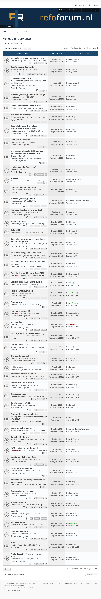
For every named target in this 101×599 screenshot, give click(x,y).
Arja (15, 170)
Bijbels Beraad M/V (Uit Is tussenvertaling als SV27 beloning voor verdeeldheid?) (28, 80)
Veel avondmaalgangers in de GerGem (28, 210)
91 (43, 194)
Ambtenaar (73, 59)
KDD (18, 108)
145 (42, 278)
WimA (19, 255)
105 (32, 249)
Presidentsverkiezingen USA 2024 (26, 106)
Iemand (72, 459)
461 (42, 257)
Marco (71, 222)
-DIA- (71, 169)
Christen (72, 533)
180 (46, 518)
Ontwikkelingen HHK (20, 531)
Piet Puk (17, 525)
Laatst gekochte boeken (21, 428)
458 (32, 257)
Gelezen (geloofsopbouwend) (24, 187)
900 (35, 122)
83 (34, 287)
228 (35, 111)
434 (39, 135)
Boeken (42, 255)
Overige (42, 181)
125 (42, 329)
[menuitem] (5, 590)
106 (35, 249)
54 (43, 102)
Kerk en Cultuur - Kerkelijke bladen (23, 361)
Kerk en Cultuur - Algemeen (20, 145)
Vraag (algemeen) (18, 502)
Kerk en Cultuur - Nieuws (19, 72)
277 (42, 507)
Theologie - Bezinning (18, 172)
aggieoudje (73, 313)
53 (40, 102)
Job (15, 142)
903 (46, 122)
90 (40, 194)
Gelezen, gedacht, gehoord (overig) (26, 282)
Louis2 (16, 97)
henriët (16, 266)
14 (43, 63)
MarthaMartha (22, 117)
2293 (45, 74)
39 (46, 498)
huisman (72, 69)
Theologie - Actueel (17, 349)
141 (46, 235)
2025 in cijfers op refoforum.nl (24, 448)
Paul (15, 534)
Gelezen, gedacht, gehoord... (23, 199)
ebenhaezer (18, 201)
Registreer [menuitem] (80, 5)
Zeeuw (71, 513)
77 (37, 410)
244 (42, 298)
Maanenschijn (74, 179)
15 (46, 63)
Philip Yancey (17, 367)
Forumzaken (42, 451)
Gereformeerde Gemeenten (23, 67)
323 (35, 538)
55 (46, 102)
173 (32, 318)
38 (43, 498)
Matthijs (17, 559)
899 (32, 122)
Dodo (19, 181)
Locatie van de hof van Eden (23, 457)
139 (39, 235)
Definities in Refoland (20, 140)
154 (35, 226)
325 (42, 538)
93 (40, 390)
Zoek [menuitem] (9, 27)
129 (42, 433)
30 (37, 444)
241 (32, 298)
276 (39, 507)
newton (17, 451)
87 (46, 287)
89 (37, 194)
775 (46, 206)
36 (37, 498)
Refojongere (18, 158)
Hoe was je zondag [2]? (21, 311)
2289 (28, 74)
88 (34, 194)
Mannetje (17, 224)
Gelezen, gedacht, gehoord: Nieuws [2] (28, 94)
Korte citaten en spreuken (22, 491)
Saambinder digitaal (20, 356)
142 (32, 278)
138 (35, 235)
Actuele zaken (41, 61)
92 (46, 194)
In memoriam (16, 322)
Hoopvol (72, 189)
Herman (72, 523)
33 (46, 444)
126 (46, 329)
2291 (37, 74)
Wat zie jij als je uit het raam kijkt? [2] (27, 333)
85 (40, 287)
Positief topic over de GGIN (23, 383)
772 (35, 206)
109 (46, 249)
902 (42, 122)
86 (43, 287)
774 (42, 206)
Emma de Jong (19, 131)
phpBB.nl (21, 585)
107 (39, 249)
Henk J (71, 142)
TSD (15, 61)
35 (34, 498)
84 (37, 287)
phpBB (12, 583)
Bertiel (71, 545)
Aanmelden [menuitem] (93, 5)
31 (40, 444)
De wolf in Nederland (20, 437)
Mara (19, 69)
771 (32, 206)
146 (46, 278)
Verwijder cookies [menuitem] (70, 583)
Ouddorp (17, 385)
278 (46, 507)
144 (39, 278)
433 (35, 135)
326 (46, 538)
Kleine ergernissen (19, 221)
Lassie (16, 505)
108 (42, 249)
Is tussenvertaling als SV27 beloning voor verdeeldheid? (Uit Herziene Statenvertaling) (27, 153)
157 (46, 226)
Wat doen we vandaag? (21, 115)
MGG (16, 422)
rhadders (72, 557)
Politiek (41, 108)
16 (43, 217)
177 (46, 318)
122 (32, 329)
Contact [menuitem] (58, 583)
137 (32, 235)
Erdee (13, 542)
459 (35, 257)
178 (39, 518)
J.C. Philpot (18, 190)
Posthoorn (73, 254)
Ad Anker (72, 293)
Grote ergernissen (19, 394)
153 (32, 226)
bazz (15, 370)
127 (35, 433)
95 (46, 390)
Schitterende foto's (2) (21, 403)
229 (39, 111)
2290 (33, 74)
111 (42, 341)
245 (46, 298)
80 (46, 410)
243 (39, 298)
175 (39, 318)
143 (35, 278)
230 (42, 111)
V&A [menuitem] (3, 27)
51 (34, 102)
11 (34, 63)
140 (42, 235)
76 (34, 410)
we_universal (10, 588)
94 (43, 390)
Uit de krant (15, 547)
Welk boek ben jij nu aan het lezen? (26, 253)
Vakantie (14, 511)
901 (39, 122)
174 (35, 318)
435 (42, 135)
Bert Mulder (73, 274)
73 (37, 527)
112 (46, 341)
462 (46, 257)
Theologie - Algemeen (18, 88)
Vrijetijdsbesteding (17, 120)
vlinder (16, 232)
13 (40, 63)
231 (46, 111)
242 (35, 298)
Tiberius (17, 275)
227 (32, 111)
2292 (41, 74)
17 (46, 217)
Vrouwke (72, 385)
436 (46, 135)
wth (15, 325)
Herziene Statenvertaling (22, 291)
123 (35, 329)
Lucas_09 (17, 212)
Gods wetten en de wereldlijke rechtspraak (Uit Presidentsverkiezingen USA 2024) (29, 416)
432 (32, 135)
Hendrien (23, 439)
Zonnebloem (21, 347)
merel (71, 117)
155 (39, 226)
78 (40, 410)
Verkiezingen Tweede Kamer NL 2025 (27, 58)
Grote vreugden (18, 522)
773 (39, 206)
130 (46, 433)
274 (32, 507)
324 (39, 538)
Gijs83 (19, 405)
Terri (70, 470)
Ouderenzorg (16, 302)
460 (39, 257)
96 (46, 563)
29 (34, 444)
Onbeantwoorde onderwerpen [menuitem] (69, 10)
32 (43, 444)
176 (42, 318)
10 (34, 174)
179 (42, 518)
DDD (16, 86)
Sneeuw (14, 178)
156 (42, 226)
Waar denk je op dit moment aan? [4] (27, 273)
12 (37, 63)
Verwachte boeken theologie (23, 374)
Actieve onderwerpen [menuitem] (90, 10)
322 (32, 538)
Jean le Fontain (19, 336)
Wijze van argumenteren (21, 468)
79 (43, 410)
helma (71, 264)
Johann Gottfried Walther (78, 201)
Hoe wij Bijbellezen (19, 345)
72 (34, 527)
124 (39, 329)
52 (37, 102)
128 (39, 433)
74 (40, 527)
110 (39, 341)
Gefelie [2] (15, 230)
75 (43, 527)
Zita (70, 283)
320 (32, 550)
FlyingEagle (18, 514)
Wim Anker (73, 395)
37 (40, 498)
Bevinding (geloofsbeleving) (23, 167)
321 (35, 550)
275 (35, 507)
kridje (16, 293)
